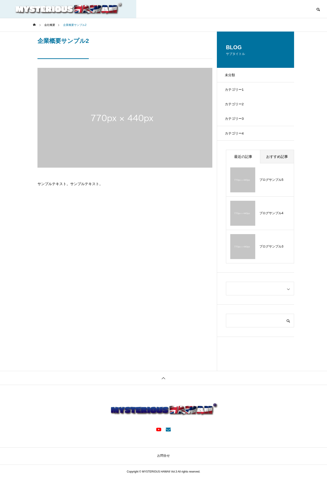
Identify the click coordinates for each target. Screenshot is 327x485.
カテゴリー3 (236, 123)
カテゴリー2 (236, 107)
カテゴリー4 (236, 139)
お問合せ (163, 462)
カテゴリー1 (236, 91)
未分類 (231, 76)
